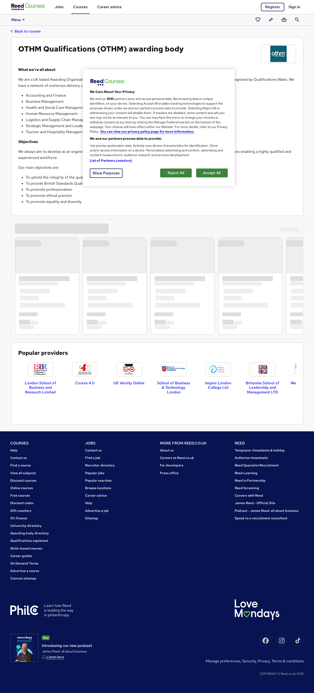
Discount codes (22, 503)
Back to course (25, 31)
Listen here (55, 657)
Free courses (20, 495)
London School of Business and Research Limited (40, 387)
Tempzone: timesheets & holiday (260, 450)
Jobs (59, 6)
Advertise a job (97, 511)
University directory (26, 526)
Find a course (20, 465)
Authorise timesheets (251, 458)
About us (167, 450)
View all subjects (23, 473)
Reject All (176, 172)
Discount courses (23, 480)
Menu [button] (18, 19)
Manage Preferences (223, 661)
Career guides (21, 556)
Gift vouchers (20, 511)
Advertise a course (24, 571)
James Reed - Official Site (255, 503)
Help (14, 450)
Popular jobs (95, 473)
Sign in (294, 6)
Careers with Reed (249, 495)
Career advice (109, 6)
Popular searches (98, 480)
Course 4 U (85, 383)
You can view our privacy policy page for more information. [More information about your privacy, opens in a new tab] (147, 131)
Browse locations (98, 488)
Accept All (212, 172)
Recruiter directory (100, 465)
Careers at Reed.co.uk (177, 458)
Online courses (21, 488)
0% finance (18, 518)
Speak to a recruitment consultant (261, 518)
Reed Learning (246, 473)
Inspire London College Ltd (218, 385)
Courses (80, 6)
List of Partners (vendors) (111, 160)
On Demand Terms (24, 563)
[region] (159, 127)
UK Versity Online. (129, 383)
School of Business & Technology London (173, 387)
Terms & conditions (288, 661)
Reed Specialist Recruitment (257, 465)
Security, (250, 661)
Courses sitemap (23, 578)
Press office (169, 473)
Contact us (18, 458)
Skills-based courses (26, 548)
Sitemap (91, 518)
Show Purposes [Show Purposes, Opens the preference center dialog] (106, 173)
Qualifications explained (29, 541)
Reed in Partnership (250, 480)
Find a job (92, 458)
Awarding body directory (29, 533)
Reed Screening (247, 488)
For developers (171, 465)
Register (272, 6)
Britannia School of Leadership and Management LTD (262, 387)
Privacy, (265, 661)
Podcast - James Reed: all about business (267, 511)
